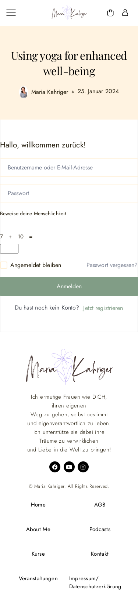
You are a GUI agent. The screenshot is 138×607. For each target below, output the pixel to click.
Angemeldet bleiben (35, 265)
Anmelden (69, 286)
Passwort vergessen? (112, 265)
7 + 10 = (18, 237)
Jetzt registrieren (103, 308)
